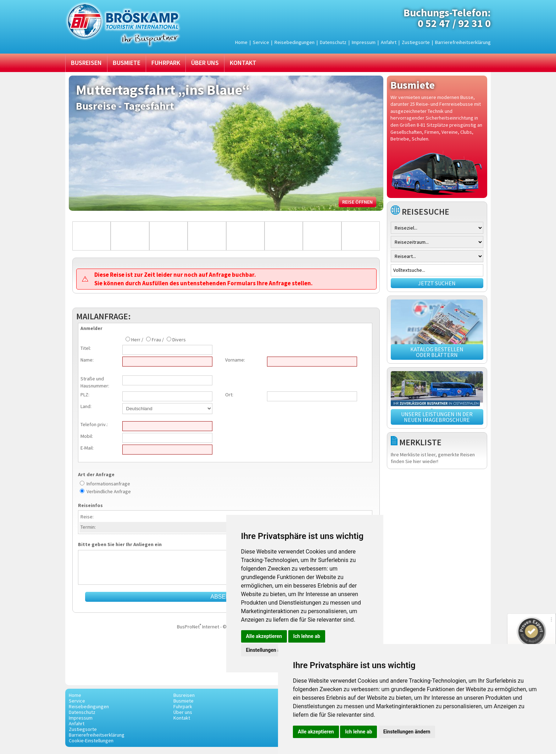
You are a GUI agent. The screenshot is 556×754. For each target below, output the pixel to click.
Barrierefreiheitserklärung (463, 42)
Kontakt (243, 63)
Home (241, 42)
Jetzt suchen (437, 283)
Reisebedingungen (294, 42)
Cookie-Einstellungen (91, 740)
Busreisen (86, 63)
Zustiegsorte (416, 42)
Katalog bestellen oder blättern (436, 352)
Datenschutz (333, 42)
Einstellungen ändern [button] (406, 731)
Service (261, 42)
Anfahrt (388, 42)
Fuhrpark (165, 63)
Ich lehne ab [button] (358, 731)
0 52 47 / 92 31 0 (454, 23)
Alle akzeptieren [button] (316, 731)
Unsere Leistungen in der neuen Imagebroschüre (437, 417)
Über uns (205, 63)
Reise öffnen (357, 202)
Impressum (364, 42)
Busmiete (126, 63)
